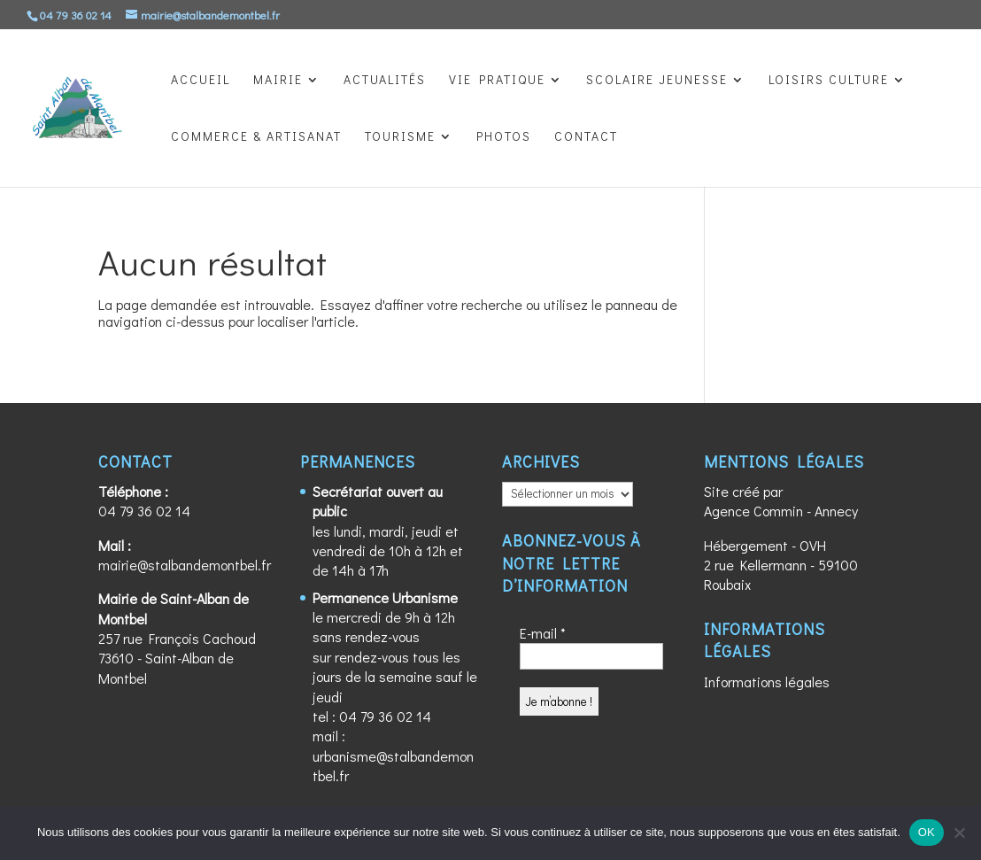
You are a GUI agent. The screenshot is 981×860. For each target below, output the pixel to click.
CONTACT (586, 137)
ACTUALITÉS (385, 81)
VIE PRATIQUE (497, 81)
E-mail (543, 633)
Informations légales (767, 681)
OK (926, 832)
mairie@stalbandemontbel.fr (184, 564)
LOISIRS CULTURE (829, 81)
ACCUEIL (200, 81)
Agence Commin (753, 510)
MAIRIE (278, 81)
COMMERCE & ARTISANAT (256, 137)
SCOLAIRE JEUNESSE (657, 81)
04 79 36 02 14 (144, 510)
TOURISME (400, 137)
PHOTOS (503, 137)
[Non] (959, 832)
